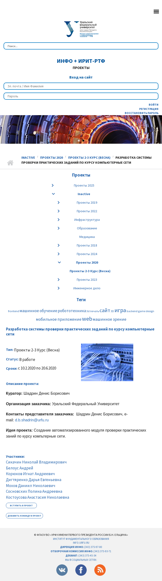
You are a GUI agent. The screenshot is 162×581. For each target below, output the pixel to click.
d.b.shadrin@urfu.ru (32, 420)
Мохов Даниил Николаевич (30, 485)
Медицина (87, 237)
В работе (27, 360)
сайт (105, 310)
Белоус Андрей (19, 468)
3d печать (92, 311)
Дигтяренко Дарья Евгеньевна (33, 479)
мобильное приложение (58, 319)
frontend (13, 311)
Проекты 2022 (87, 211)
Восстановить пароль (141, 113)
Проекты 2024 (87, 254)
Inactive (28, 157)
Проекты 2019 (87, 202)
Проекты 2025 (84, 185)
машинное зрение (109, 319)
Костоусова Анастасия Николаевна (37, 497)
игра (120, 310)
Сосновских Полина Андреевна (34, 491)
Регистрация (148, 109)
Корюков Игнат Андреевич (30, 473)
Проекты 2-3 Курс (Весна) (89, 157)
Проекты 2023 (87, 279)
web (87, 318)
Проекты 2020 (51, 157)
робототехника (72, 310)
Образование (87, 228)
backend (132, 311)
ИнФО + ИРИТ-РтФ (81, 60)
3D (112, 311)
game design (146, 311)
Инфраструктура (87, 219)
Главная (10, 163)
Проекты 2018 (87, 245)
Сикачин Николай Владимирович (36, 462)
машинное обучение (38, 310)
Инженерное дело (86, 288)
